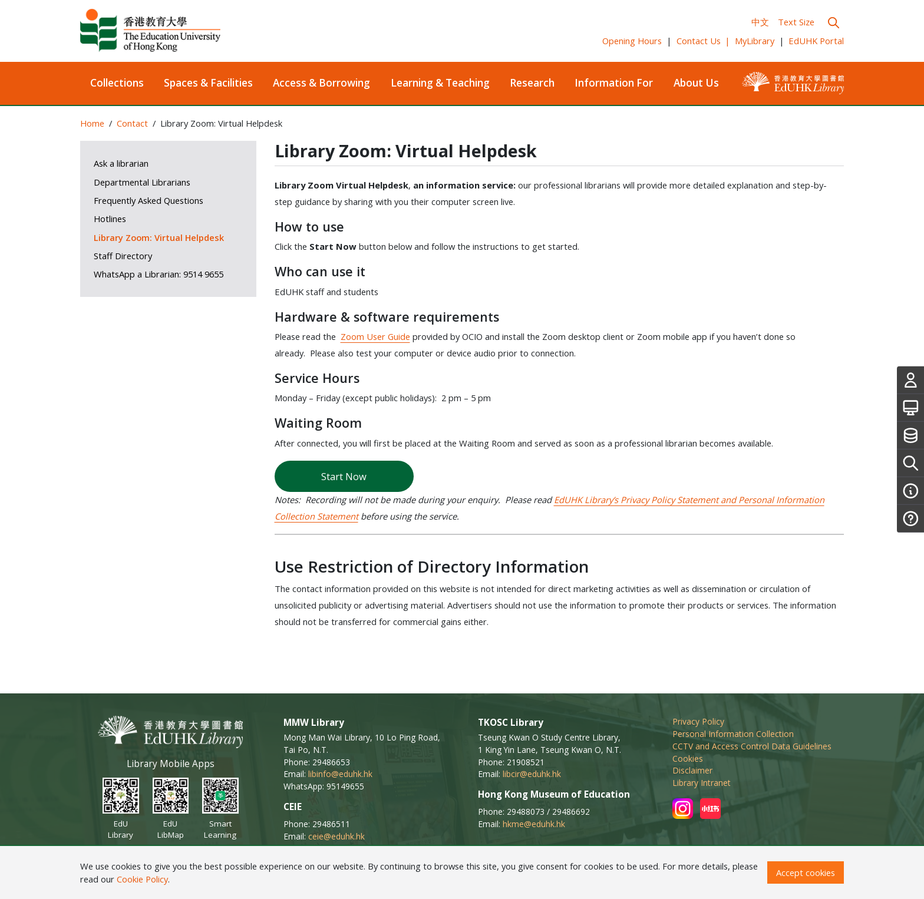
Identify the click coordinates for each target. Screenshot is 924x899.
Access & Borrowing (321, 83)
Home (92, 123)
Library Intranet (701, 782)
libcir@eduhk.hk (532, 773)
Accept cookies (805, 872)
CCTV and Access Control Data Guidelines (751, 746)
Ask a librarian (121, 163)
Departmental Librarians (142, 182)
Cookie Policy (142, 879)
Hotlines (110, 218)
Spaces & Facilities (208, 83)
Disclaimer (692, 770)
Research (532, 83)
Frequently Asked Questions (148, 200)
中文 (760, 22)
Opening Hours (632, 41)
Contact (132, 123)
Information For (614, 83)
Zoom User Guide (375, 336)
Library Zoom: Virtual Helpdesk (159, 237)
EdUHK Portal (816, 41)
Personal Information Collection (733, 733)
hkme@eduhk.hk (534, 823)
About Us (696, 83)
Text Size (796, 22)
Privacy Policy (698, 721)
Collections (117, 83)
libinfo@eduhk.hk (340, 773)
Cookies (687, 758)
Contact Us (703, 41)
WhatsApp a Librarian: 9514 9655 (158, 274)
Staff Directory (123, 256)
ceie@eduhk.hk (336, 836)
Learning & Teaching (440, 83)
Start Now (344, 476)
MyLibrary (754, 41)
